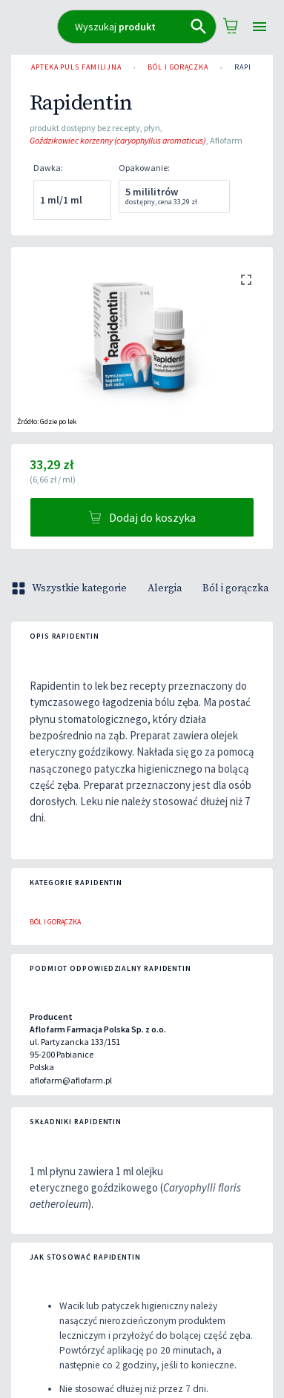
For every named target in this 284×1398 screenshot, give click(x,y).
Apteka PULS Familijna (76, 67)
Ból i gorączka (178, 67)
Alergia (165, 588)
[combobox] (137, 27)
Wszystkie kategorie (70, 588)
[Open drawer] (259, 27)
